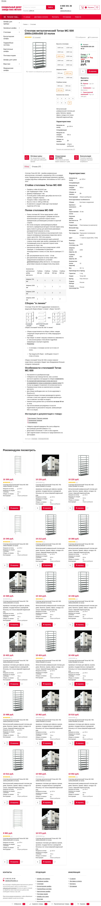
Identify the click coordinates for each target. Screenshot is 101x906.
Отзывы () (36, 166)
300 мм (59, 86)
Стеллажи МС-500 (43, 439)
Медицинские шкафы (8, 69)
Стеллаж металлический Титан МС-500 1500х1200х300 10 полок (48, 602)
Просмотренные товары (62, 904)
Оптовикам (67, 17)
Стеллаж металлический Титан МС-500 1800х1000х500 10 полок (81, 602)
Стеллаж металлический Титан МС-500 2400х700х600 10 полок (15, 544)
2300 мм (60, 60)
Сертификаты (32, 422)
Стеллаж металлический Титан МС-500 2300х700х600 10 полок (15, 485)
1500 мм (60, 52)
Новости (78, 17)
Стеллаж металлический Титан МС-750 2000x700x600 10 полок (48, 485)
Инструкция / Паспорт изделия (38, 418)
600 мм (67, 90)
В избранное (81, 37)
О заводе (27, 17)
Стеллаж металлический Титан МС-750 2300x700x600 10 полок (81, 720)
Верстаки (6, 64)
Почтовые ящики (9, 55)
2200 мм (69, 56)
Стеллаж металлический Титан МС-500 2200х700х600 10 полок (81, 485)
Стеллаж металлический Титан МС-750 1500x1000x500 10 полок (15, 602)
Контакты (55, 17)
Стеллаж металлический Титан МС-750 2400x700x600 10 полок (48, 780)
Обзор (26, 166)
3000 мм (69, 65)
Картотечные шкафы (8, 50)
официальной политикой (10, 888)
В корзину (92, 71)
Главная (25, 24)
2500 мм (60, 65)
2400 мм (69, 60)
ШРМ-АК (31, 10)
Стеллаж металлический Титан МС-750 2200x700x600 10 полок (81, 661)
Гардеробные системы (8, 44)
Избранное (18, 904)
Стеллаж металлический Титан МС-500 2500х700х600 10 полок (48, 661)
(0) (40, 482)
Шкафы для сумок (10, 60)
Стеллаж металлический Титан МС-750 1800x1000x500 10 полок (48, 839)
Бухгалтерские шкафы (8, 37)
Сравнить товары (38, 904)
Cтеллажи (7, 32)
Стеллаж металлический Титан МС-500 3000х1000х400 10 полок (15, 839)
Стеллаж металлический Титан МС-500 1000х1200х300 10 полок (15, 780)
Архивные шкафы (9, 28)
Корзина (83, 904)
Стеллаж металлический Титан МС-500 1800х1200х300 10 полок (81, 544)
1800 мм (69, 52)
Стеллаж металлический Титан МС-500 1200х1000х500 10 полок (81, 780)
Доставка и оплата (41, 17)
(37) (7, 482)
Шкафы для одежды (7, 23)
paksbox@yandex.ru (65, 10)
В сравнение (93, 37)
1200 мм (69, 47)
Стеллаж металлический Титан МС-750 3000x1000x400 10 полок (15, 661)
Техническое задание (35, 420)
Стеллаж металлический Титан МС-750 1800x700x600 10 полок (48, 720)
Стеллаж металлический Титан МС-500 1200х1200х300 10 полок (48, 544)
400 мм (67, 86)
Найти (50, 7)
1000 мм (60, 47)
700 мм (59, 73)
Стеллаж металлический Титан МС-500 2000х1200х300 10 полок (15, 720)
